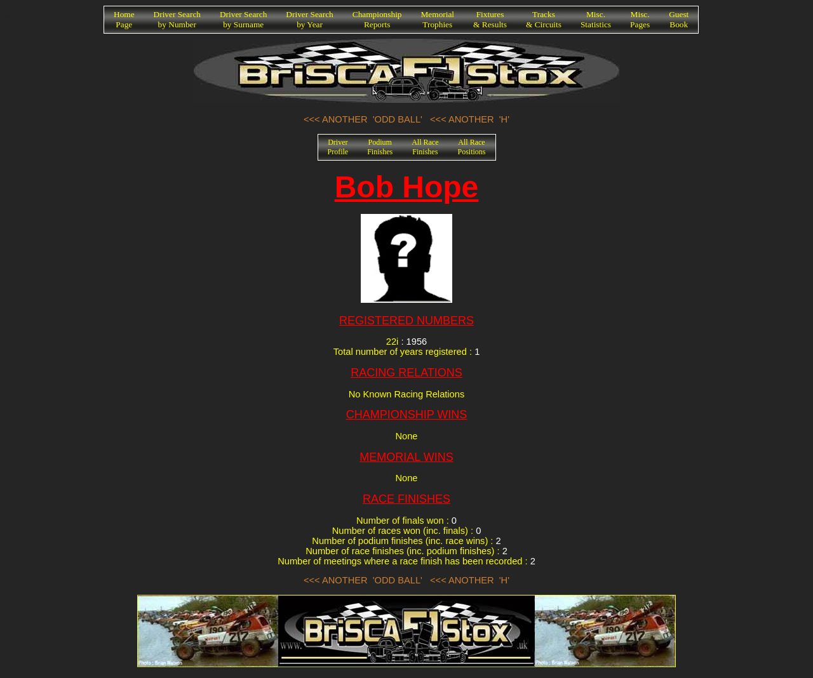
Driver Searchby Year (309, 19)
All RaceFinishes (425, 147)
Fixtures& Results (490, 19)
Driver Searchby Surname (243, 19)
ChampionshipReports (377, 19)
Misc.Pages (640, 19)
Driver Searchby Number (177, 19)
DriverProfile (338, 147)
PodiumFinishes (380, 147)
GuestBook (679, 19)
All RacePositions (472, 147)
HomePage (124, 19)
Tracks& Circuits (543, 19)
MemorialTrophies (438, 19)
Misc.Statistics (596, 19)
